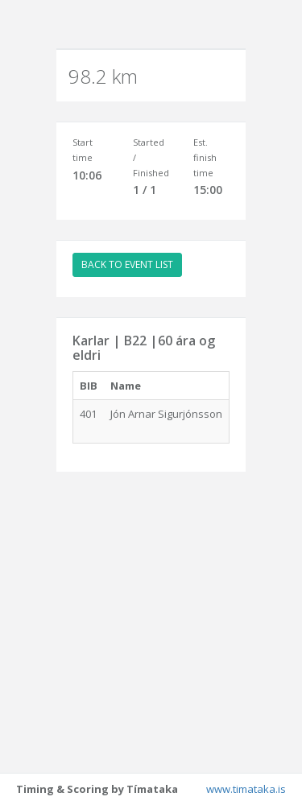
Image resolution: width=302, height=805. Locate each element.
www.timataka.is (246, 789)
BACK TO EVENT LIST (127, 264)
